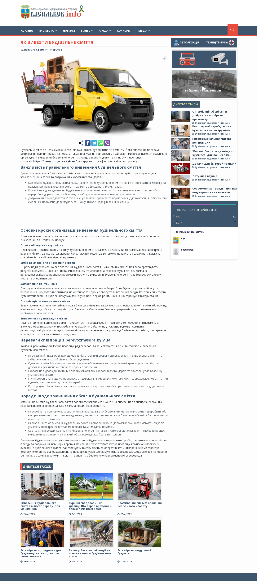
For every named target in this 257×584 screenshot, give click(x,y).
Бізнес (87, 30)
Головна (26, 30)
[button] (164, 58)
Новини (69, 30)
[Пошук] (233, 29)
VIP (183, 238)
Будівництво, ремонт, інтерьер (40, 49)
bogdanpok (187, 249)
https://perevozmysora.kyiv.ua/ (55, 161)
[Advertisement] (168, 12)
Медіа (144, 30)
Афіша (105, 30)
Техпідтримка (220, 43)
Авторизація (186, 43)
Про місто (48, 30)
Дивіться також (185, 104)
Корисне (124, 30)
